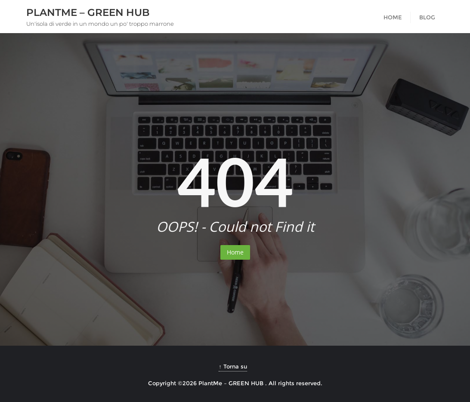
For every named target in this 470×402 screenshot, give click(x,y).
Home (235, 252)
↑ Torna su (233, 366)
